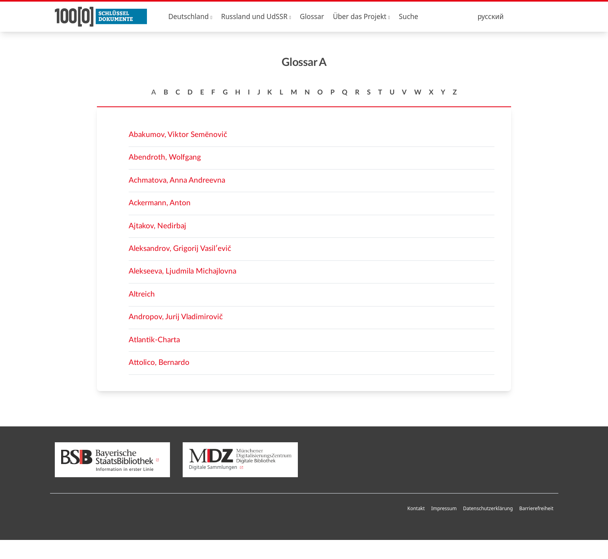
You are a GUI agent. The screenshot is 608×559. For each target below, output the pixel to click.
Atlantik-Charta (154, 340)
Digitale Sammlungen (240, 460)
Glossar (312, 16)
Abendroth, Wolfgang (165, 157)
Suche (408, 16)
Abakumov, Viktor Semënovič (178, 135)
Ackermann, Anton (160, 203)
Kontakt (416, 508)
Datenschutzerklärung (488, 508)
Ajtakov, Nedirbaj (157, 226)
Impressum (444, 508)
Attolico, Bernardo (159, 362)
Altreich (142, 294)
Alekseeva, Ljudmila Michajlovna (182, 271)
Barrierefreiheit (536, 508)
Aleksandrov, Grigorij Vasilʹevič (180, 249)
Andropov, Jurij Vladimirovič (176, 317)
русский (490, 16)
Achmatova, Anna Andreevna (177, 180)
